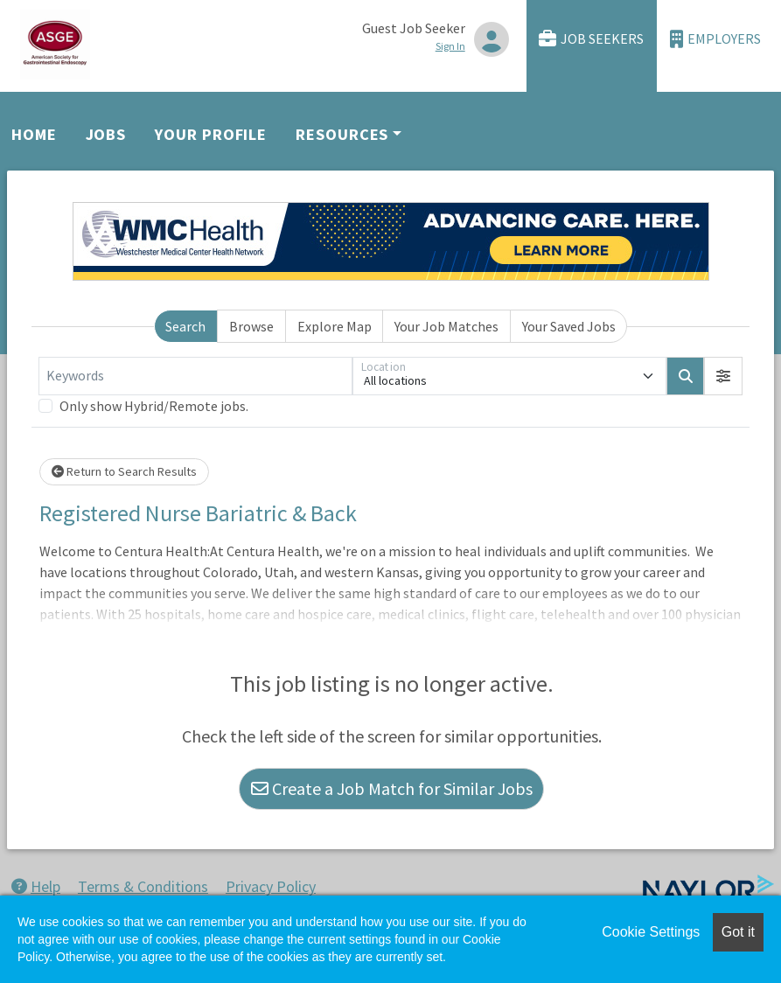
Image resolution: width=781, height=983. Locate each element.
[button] (723, 376)
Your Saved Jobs (569, 326)
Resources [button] (342, 134)
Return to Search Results (124, 471)
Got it (738, 931)
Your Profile (211, 134)
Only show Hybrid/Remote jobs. (153, 406)
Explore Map (334, 326)
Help (35, 886)
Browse (251, 326)
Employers (715, 39)
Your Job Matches (446, 326)
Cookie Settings (651, 931)
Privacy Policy (271, 886)
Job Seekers (591, 39)
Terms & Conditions (143, 886)
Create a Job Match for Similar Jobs (392, 788)
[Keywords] (195, 376)
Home (34, 134)
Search (185, 326)
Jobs (106, 134)
